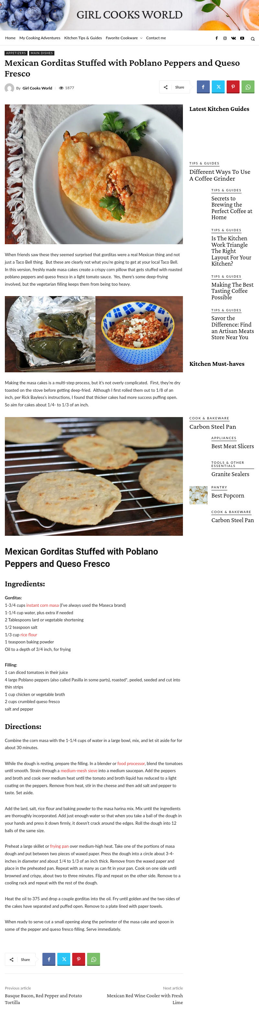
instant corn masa (42, 605)
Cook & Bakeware (205, 363)
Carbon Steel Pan (204, 369)
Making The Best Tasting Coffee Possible (232, 251)
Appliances (221, 380)
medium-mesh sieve (79, 770)
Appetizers (16, 53)
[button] (252, 38)
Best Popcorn (223, 436)
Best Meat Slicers (226, 387)
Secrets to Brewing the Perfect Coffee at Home (232, 194)
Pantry (217, 429)
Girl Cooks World (37, 88)
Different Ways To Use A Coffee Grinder (217, 172)
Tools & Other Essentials (224, 406)
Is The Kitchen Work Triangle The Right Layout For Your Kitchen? (229, 223)
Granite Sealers (225, 414)
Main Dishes (41, 53)
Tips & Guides (201, 163)
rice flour (28, 634)
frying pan (59, 846)
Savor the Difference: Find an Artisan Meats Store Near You (231, 278)
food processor (131, 763)
